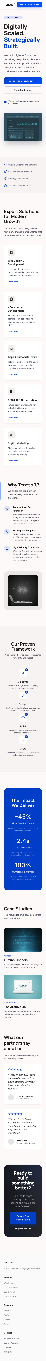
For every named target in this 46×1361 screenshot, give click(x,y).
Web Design (9, 1283)
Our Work (8, 1315)
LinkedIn (7, 1347)
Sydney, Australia (11, 1343)
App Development (11, 1287)
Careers (7, 1324)
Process (7, 1320)
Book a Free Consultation (23, 81)
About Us (7, 1311)
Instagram (8, 1352)
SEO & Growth (9, 1292)
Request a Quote (23, 1228)
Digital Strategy (10, 1296)
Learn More (14, 282)
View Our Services (23, 90)
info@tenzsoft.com (11, 1338)
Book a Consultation (29, 4)
